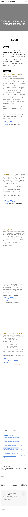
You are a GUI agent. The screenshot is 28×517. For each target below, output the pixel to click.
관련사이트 (3, 509)
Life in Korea (6, 435)
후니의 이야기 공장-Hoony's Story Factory (8, 1)
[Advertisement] (14, 266)
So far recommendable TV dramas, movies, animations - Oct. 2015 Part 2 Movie (11, 442)
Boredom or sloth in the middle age (9, 445)
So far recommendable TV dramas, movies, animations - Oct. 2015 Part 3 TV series (11, 438)
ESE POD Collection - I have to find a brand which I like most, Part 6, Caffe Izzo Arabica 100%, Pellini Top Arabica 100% (11, 455)
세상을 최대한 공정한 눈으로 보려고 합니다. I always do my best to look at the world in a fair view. (11, 498)
